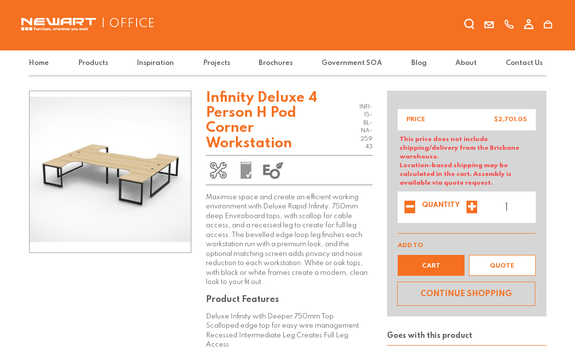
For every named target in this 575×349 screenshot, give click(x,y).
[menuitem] (41, 63)
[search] (469, 25)
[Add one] (472, 208)
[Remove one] (410, 208)
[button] (431, 265)
